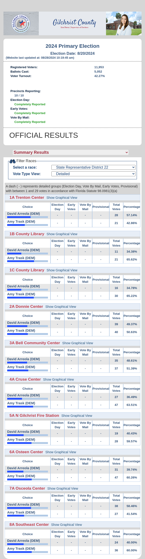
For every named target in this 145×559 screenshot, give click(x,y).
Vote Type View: (27, 174)
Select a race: (25, 167)
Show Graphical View (61, 197)
